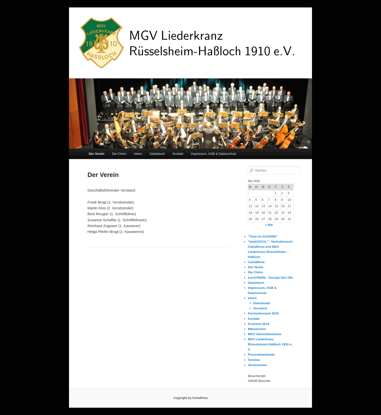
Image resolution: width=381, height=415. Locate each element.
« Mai (269, 225)
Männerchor (257, 329)
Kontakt (178, 154)
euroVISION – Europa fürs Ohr (270, 277)
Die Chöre (119, 154)
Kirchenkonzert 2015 (263, 313)
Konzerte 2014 (258, 324)
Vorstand (260, 308)
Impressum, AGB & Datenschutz (213, 154)
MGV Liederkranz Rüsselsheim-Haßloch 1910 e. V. (270, 344)
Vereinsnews (257, 365)
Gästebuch (157, 154)
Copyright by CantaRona (190, 398)
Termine (254, 360)
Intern (138, 154)
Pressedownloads (261, 354)
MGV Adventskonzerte (264, 334)
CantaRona (256, 262)
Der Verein (96, 154)
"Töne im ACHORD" (262, 236)
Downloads (261, 303)
